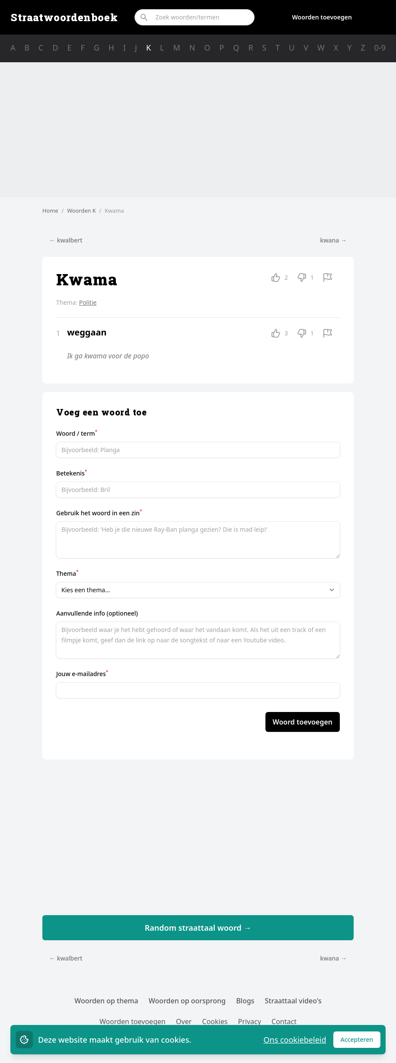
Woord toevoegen (302, 722)
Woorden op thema (106, 1001)
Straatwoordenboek (64, 17)
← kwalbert (66, 240)
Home (50, 210)
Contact (284, 1021)
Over (184, 1021)
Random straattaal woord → (198, 928)
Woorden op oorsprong (187, 1001)
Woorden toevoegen (322, 17)
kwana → (333, 240)
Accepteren (361, 1041)
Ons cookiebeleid (294, 1039)
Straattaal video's (293, 1001)
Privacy (249, 1021)
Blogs (245, 1001)
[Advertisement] (198, 129)
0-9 (380, 47)
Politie (88, 302)
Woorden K (81, 210)
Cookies (215, 1021)
